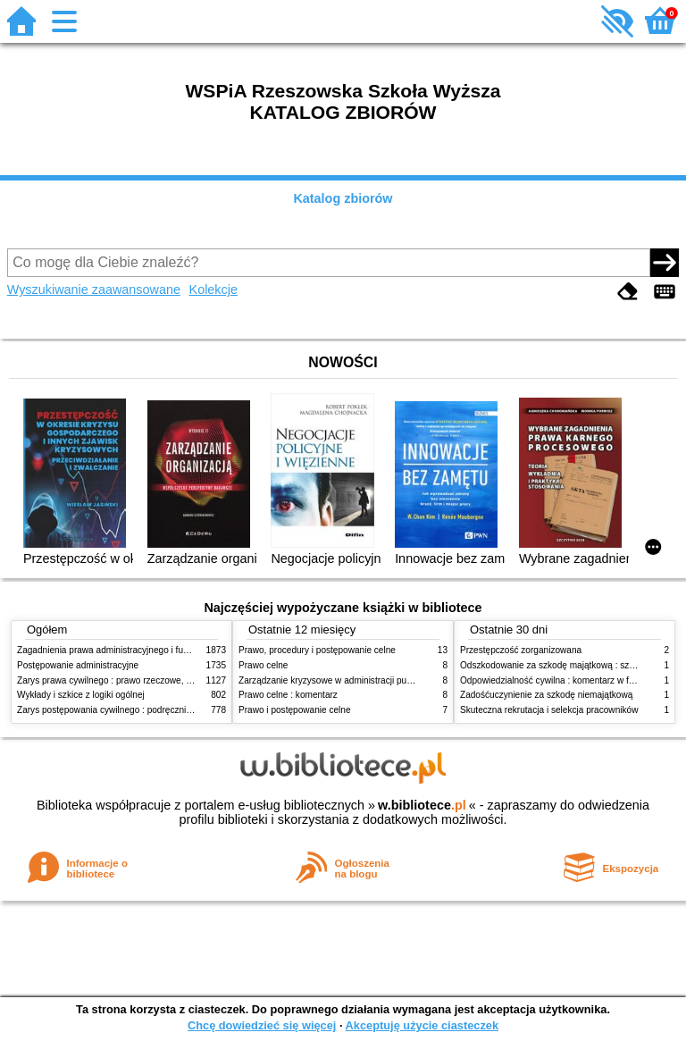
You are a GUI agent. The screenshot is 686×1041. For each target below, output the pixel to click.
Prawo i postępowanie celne (294, 710)
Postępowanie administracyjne (77, 665)
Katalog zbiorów (342, 198)
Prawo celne (263, 665)
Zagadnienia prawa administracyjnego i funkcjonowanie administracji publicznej (175, 650)
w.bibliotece (422, 805)
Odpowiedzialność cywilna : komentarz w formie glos (565, 680)
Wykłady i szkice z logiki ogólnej (81, 695)
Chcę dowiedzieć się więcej (262, 1025)
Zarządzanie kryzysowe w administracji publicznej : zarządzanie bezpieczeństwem (402, 680)
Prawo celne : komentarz (288, 695)
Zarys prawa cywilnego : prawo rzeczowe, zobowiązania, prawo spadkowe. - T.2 (176, 680)
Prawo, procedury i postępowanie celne (317, 650)
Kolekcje (213, 289)
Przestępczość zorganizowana (520, 650)
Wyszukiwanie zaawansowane (93, 289)
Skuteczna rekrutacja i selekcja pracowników (549, 710)
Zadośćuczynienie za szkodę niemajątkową (546, 695)
